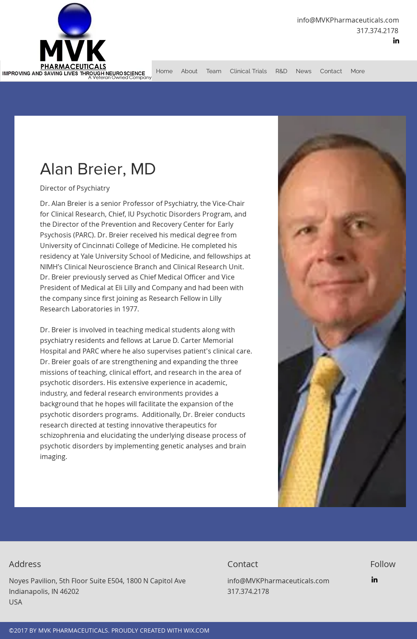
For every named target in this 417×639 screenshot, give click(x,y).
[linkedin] (396, 40)
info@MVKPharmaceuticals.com (348, 20)
